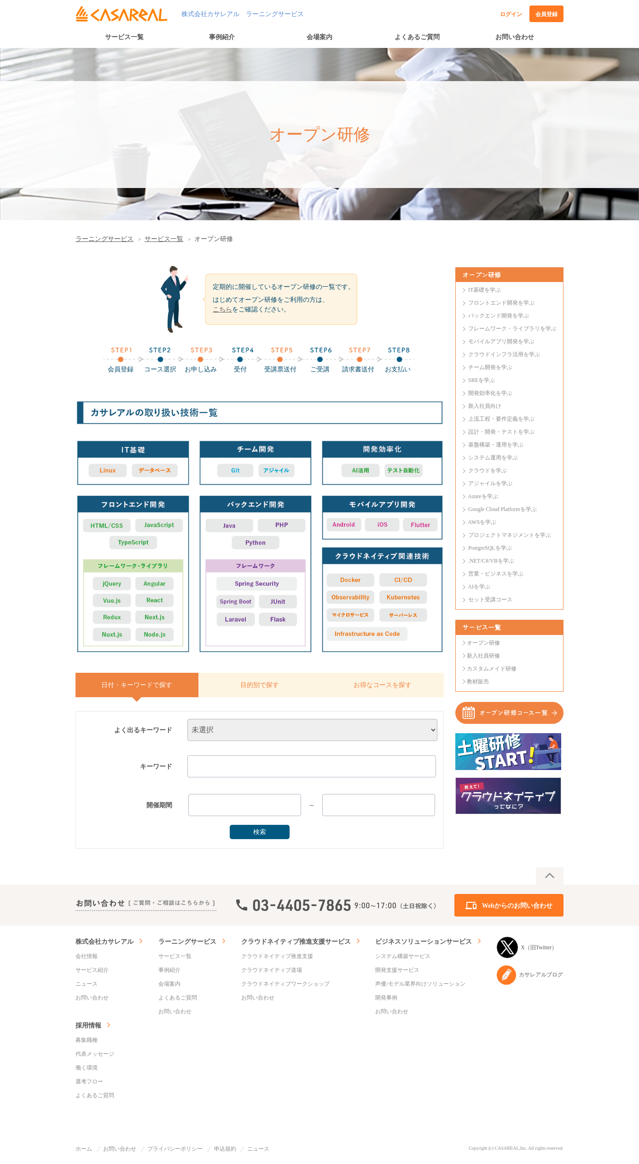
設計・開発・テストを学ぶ (501, 432)
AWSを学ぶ (482, 522)
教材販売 (478, 681)
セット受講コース (490, 599)
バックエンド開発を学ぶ (498, 315)
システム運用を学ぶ (493, 457)
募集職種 (87, 1040)
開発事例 (386, 997)
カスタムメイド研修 (492, 668)
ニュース (87, 984)
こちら (222, 309)
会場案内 (319, 37)
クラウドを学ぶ (487, 470)
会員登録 (546, 14)
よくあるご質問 (417, 37)
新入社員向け (484, 406)
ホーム (84, 1149)
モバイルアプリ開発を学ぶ (501, 341)
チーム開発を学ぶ (490, 367)
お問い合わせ (514, 37)
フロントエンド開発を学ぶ (501, 303)
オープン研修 (483, 643)
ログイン (511, 14)
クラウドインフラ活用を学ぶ (504, 354)
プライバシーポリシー (175, 1149)
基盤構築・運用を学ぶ (495, 444)
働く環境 (87, 1067)
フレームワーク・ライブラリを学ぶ (512, 328)
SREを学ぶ (481, 380)
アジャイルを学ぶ (490, 483)
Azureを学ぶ (483, 496)
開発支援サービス (397, 970)
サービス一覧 (124, 37)
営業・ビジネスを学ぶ (495, 573)
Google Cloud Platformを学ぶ (502, 509)
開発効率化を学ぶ (490, 393)
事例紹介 (222, 37)
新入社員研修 (483, 656)
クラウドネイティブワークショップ (285, 984)
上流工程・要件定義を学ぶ (501, 419)
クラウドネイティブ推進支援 (277, 956)
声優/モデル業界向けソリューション (420, 984)
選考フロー (89, 1081)
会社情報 (87, 956)
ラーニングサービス (105, 238)
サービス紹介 (92, 970)
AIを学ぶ (479, 586)
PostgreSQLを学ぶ (490, 548)
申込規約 (225, 1149)
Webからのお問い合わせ (517, 905)
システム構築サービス (402, 956)
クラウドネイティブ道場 (271, 970)
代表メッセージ (95, 1054)
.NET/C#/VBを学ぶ (491, 561)
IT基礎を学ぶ (484, 290)
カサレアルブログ (530, 975)
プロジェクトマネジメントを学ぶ (509, 535)
